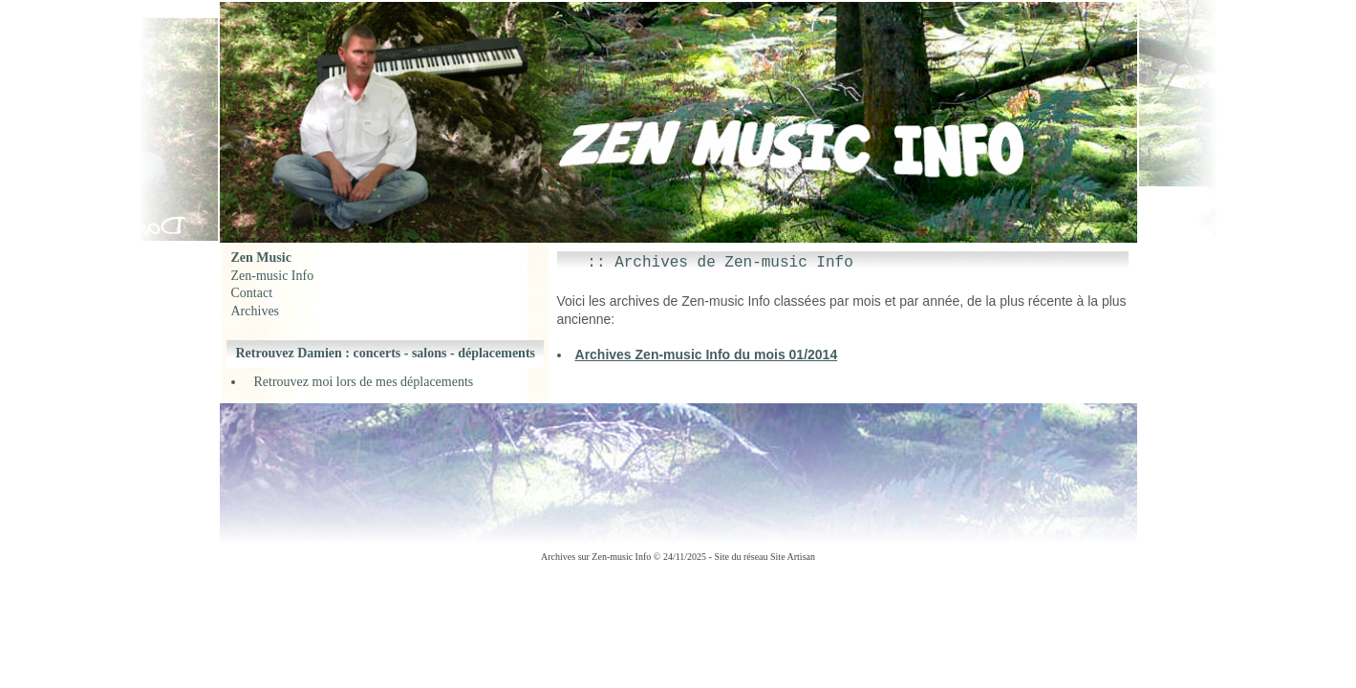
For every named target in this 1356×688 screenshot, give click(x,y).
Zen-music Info (272, 276)
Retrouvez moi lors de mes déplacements (364, 382)
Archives (255, 311)
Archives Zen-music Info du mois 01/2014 (706, 354)
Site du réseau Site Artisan (764, 556)
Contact (252, 293)
